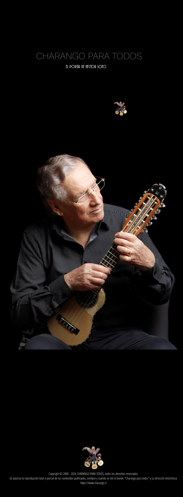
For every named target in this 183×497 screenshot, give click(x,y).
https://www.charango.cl (93, 482)
